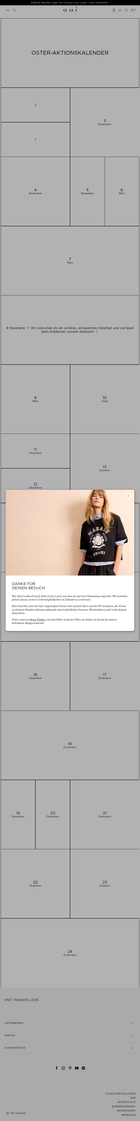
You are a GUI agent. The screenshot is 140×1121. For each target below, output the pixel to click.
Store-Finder (37, 619)
